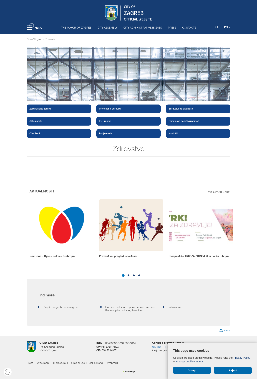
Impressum (59, 363)
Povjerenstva (106, 133)
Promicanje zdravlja (110, 108)
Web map (43, 363)
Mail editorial (96, 363)
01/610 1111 (159, 346)
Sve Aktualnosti (219, 192)
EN (227, 27)
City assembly (107, 27)
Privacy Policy (241, 357)
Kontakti (173, 133)
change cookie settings (190, 361)
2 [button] (128, 275)
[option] (61, 230)
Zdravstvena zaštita (40, 108)
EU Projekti (105, 121)
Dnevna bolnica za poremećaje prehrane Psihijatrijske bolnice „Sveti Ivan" (130, 309)
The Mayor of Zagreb (76, 27)
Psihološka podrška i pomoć (184, 121)
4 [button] (139, 275)
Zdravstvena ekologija (181, 108)
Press (172, 27)
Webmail (112, 363)
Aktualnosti (35, 121)
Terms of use (77, 363)
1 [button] (123, 275)
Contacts (189, 27)
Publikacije (174, 307)
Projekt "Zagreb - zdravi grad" (61, 307)
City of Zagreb (34, 39)
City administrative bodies (143, 27)
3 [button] (134, 275)
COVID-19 (34, 133)
